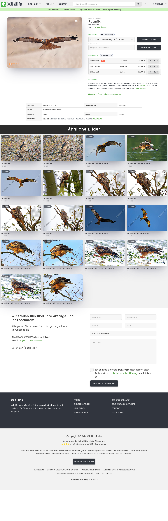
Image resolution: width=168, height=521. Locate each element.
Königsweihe (80, 119)
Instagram (117, 412)
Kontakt (92, 94)
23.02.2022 (122, 105)
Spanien (121, 114)
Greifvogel (53, 119)
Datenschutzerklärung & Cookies (62, 470)
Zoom (76, 21)
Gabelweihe (71, 119)
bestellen (154, 61)
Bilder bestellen (81, 404)
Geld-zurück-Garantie (123, 404)
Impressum (39, 470)
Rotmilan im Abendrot (138, 233)
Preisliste (143, 86)
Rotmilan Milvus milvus (96, 164)
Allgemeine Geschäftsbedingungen (119, 470)
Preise (77, 400)
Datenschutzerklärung (125, 373)
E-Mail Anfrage (140, 88)
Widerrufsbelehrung (91, 470)
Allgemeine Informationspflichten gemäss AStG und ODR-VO (84, 473)
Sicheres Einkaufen (112, 94)
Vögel (45, 114)
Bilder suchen (81, 412)
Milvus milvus (94, 18)
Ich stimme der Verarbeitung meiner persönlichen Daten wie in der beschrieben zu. (123, 373)
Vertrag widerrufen (84, 461)
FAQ (100, 94)
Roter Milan (62, 119)
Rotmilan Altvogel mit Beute (15, 268)
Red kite (89, 119)
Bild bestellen (149, 39)
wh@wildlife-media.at (31, 340)
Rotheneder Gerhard (99, 27)
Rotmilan (95, 21)
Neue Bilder (79, 408)
